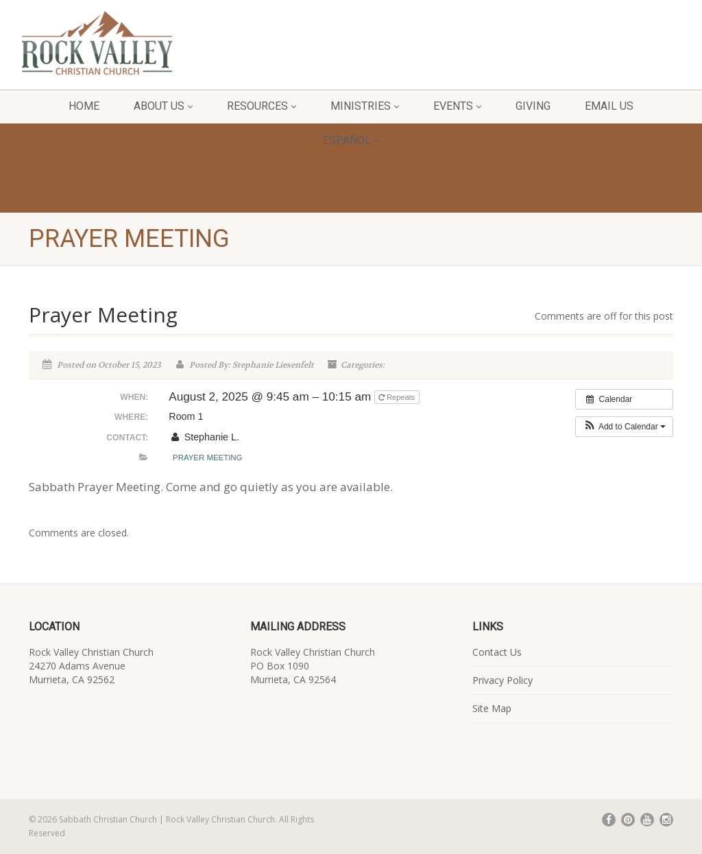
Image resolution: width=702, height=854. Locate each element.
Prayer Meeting (207, 457)
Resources (261, 105)
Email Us (609, 105)
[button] (624, 426)
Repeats (397, 397)
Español (351, 140)
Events (457, 105)
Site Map (491, 708)
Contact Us (497, 652)
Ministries (364, 105)
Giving (533, 105)
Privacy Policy (502, 680)
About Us (163, 105)
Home (84, 105)
